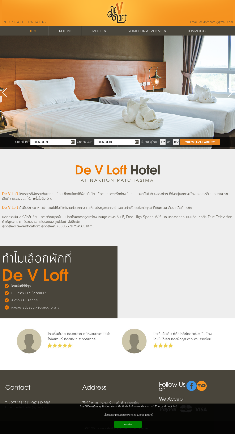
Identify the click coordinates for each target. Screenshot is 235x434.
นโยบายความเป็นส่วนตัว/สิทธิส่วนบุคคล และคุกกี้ (128, 415)
